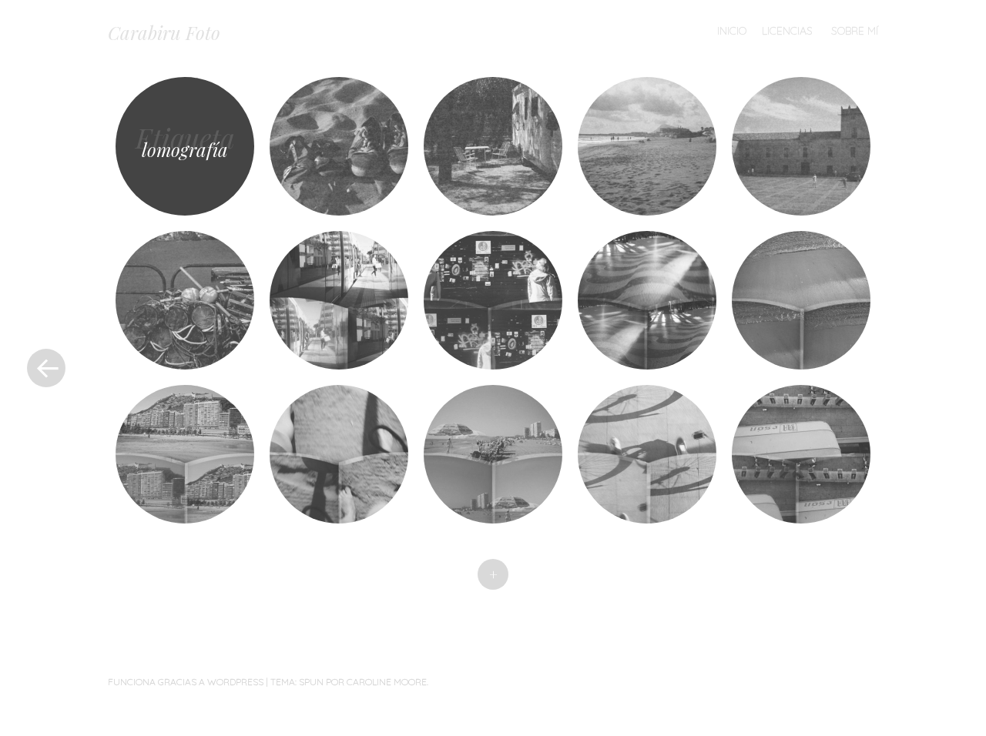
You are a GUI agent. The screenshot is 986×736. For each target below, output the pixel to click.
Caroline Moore (387, 681)
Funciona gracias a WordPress (185, 681)
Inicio (731, 31)
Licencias (787, 31)
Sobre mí (854, 31)
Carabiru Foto (164, 32)
